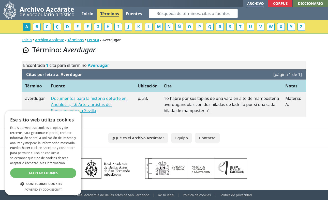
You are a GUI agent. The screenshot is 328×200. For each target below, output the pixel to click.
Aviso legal (166, 195)
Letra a (93, 39)
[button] (43, 183)
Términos (109, 14)
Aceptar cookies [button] (43, 173)
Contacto (207, 137)
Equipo (181, 137)
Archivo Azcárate (49, 39)
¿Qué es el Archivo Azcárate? (138, 137)
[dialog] (43, 153)
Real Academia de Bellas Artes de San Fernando (113, 195)
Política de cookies (197, 195)
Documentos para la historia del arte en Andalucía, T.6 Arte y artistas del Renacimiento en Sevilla (89, 104)
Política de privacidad (235, 195)
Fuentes (134, 14)
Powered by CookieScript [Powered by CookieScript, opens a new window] (43, 189)
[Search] (193, 13)
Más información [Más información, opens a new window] (52, 163)
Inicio (87, 14)
